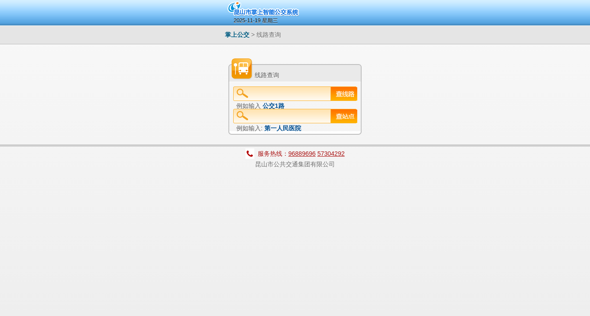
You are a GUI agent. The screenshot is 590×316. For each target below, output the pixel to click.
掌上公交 (237, 34)
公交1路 (273, 105)
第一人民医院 (282, 128)
